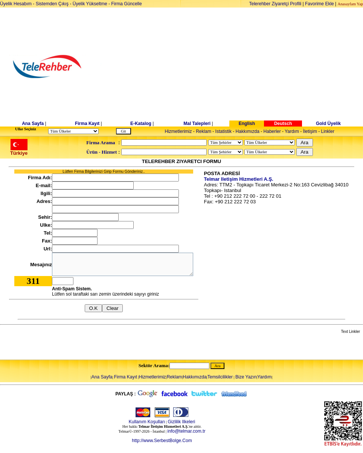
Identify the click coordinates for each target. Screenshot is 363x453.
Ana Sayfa (33, 123)
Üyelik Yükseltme (90, 3)
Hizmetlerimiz (178, 131)
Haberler (272, 131)
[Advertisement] (239, 66)
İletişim (310, 131)
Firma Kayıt (87, 123)
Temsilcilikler (220, 377)
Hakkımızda (247, 131)
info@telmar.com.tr (187, 431)
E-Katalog (140, 123)
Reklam (203, 131)
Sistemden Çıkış (52, 3)
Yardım (292, 131)
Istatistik (223, 131)
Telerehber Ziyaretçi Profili (275, 3)
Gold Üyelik (328, 123)
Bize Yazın (245, 377)
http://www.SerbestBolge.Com (162, 440)
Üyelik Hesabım (16, 3)
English (247, 123)
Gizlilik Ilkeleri (181, 421)
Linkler (327, 131)
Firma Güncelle (126, 3)
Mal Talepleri (196, 123)
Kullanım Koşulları (147, 421)
